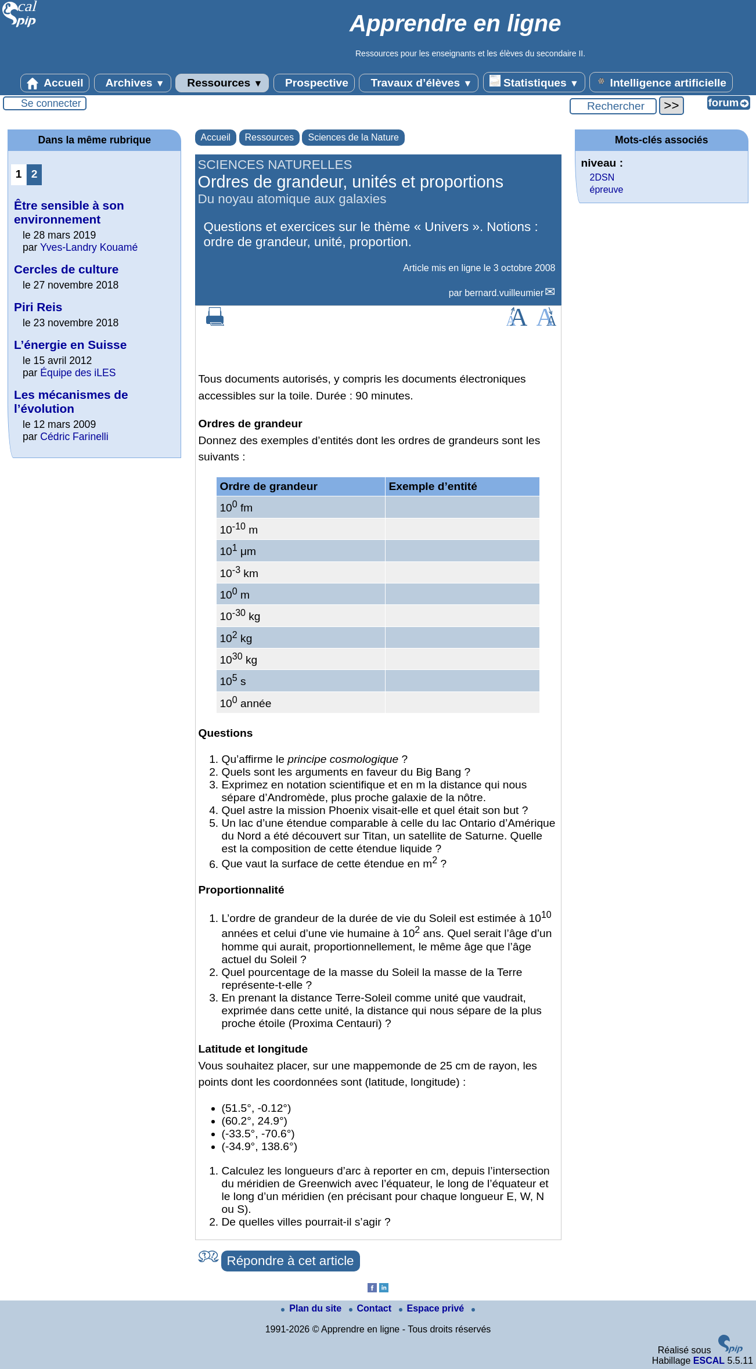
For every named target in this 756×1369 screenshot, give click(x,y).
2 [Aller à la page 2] (34, 174)
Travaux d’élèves (418, 83)
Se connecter (51, 103)
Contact (371, 1308)
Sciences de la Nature (353, 137)
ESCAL (709, 1361)
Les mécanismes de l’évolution (71, 401)
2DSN (602, 177)
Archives (132, 83)
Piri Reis (38, 307)
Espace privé (433, 1308)
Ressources (222, 83)
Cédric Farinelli (74, 436)
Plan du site (312, 1308)
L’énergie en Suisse (70, 344)
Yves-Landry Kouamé (89, 247)
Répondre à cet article (290, 1260)
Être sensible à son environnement (69, 212)
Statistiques (534, 82)
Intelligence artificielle (661, 82)
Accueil (55, 83)
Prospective (314, 83)
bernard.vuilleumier (504, 293)
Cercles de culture (66, 269)
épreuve (607, 189)
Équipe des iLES (78, 373)
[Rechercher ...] (613, 106)
